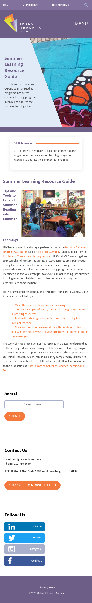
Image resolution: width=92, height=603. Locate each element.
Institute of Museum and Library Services (27, 256)
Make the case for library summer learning (40, 305)
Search (86, 5)
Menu (81, 24)
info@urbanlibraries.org (27, 459)
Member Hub (30, 5)
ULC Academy (60, 5)
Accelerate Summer (47, 251)
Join (5, 5)
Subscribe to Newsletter (32, 485)
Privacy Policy (47, 587)
